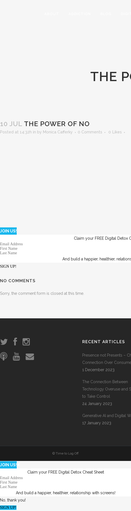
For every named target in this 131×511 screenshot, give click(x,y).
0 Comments (90, 132)
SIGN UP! (8, 266)
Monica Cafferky (58, 132)
